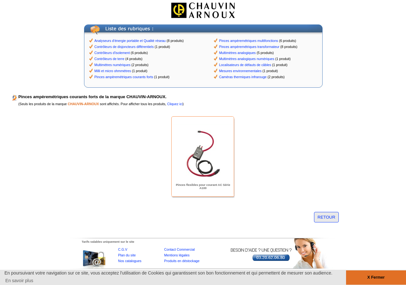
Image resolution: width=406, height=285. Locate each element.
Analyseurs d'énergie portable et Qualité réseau (130, 41)
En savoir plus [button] (19, 280)
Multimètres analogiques (237, 53)
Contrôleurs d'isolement (112, 53)
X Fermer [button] (376, 277)
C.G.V (122, 249)
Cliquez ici (175, 104)
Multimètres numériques (113, 65)
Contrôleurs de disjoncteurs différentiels (124, 47)
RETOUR (326, 217)
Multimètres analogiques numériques (246, 59)
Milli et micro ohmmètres (113, 71)
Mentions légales (177, 255)
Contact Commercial (179, 249)
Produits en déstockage (182, 261)
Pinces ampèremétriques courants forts (124, 77)
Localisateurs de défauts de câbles (245, 65)
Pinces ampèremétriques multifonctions (248, 41)
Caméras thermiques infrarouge (243, 77)
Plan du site (127, 255)
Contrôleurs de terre (110, 59)
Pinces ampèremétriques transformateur (249, 47)
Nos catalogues (129, 261)
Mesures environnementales (240, 71)
